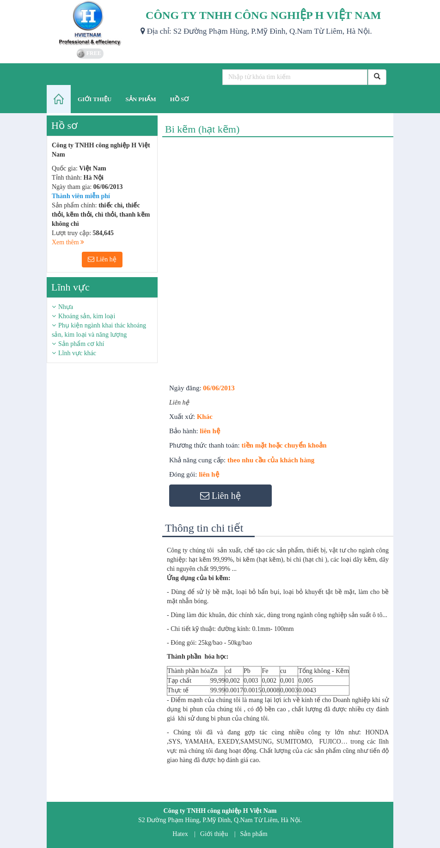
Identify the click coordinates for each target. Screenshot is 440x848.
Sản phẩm (254, 833)
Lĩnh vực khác (77, 353)
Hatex (180, 833)
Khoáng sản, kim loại (86, 316)
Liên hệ (102, 259)
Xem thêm (68, 242)
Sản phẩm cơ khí (81, 343)
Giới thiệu (214, 833)
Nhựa (65, 306)
